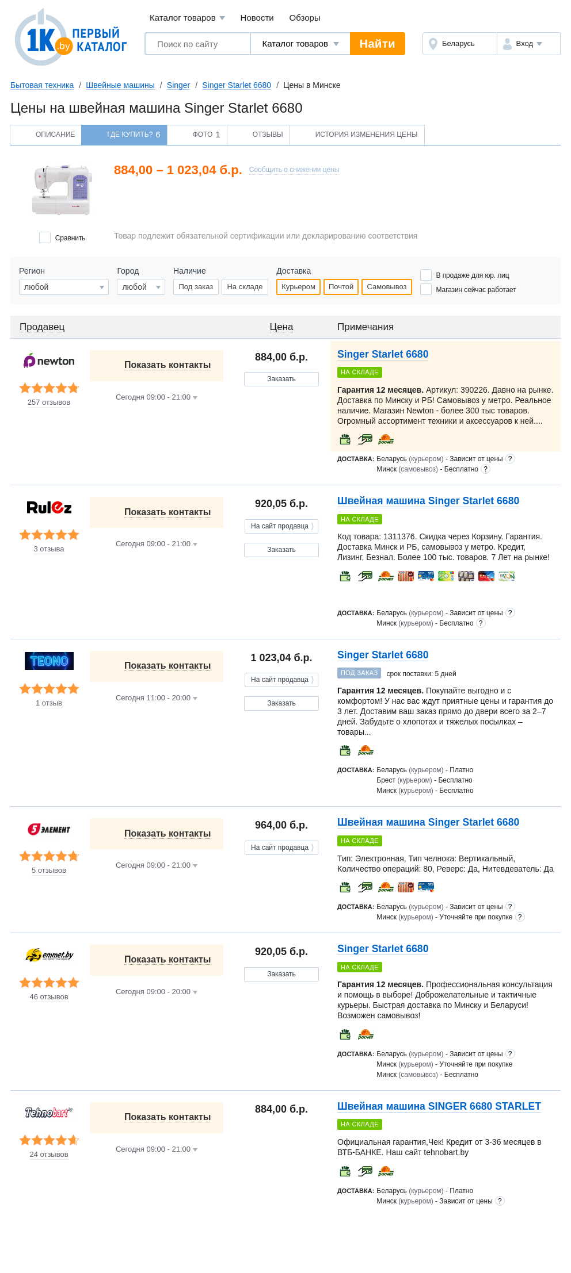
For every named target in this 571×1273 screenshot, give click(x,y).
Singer (178, 85)
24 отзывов (48, 1155)
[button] (528, 44)
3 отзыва (48, 549)
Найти (377, 43)
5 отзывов (49, 870)
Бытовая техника (42, 85)
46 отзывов (48, 997)
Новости (257, 17)
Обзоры (305, 17)
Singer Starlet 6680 (236, 85)
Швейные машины (120, 85)
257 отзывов (49, 402)
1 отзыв (49, 703)
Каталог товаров (187, 18)
